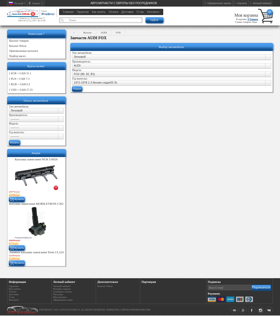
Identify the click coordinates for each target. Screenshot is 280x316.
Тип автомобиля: (19, 106)
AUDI (104, 32)
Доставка (14, 294)
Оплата (12, 291)
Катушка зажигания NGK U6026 (36, 159)
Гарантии (14, 286)
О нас (12, 297)
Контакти (14, 299)
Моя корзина (246, 15)
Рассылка (58, 294)
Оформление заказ (62, 299)
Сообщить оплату (62, 291)
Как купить (15, 288)
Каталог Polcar (105, 286)
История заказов (61, 288)
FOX (118, 32)
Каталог (87, 32)
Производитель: (18, 114)
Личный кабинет (62, 286)
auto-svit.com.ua (69, 310)
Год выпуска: (16, 132)
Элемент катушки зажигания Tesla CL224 (36, 252)
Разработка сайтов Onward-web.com (128, 310)
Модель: (14, 123)
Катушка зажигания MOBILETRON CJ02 (36, 203)
